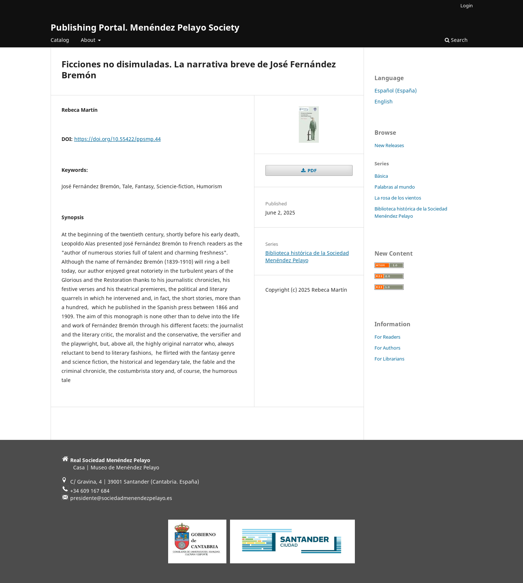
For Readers (387, 337)
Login (466, 5)
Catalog (60, 39)
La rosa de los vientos (398, 197)
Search (456, 39)
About (89, 39)
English (384, 101)
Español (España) (396, 90)
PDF (311, 170)
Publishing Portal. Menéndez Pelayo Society (145, 27)
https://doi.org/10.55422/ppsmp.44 (117, 138)
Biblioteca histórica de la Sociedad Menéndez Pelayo (307, 256)
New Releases (389, 145)
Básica (381, 176)
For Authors (387, 347)
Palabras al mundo (395, 187)
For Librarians (389, 358)
